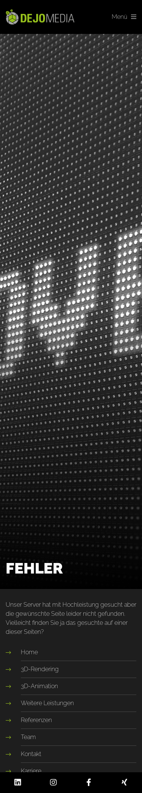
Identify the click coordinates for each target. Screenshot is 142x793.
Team (28, 737)
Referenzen (36, 720)
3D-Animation (39, 686)
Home (29, 652)
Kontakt (31, 754)
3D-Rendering (40, 669)
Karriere (31, 771)
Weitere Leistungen (47, 703)
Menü (124, 16)
